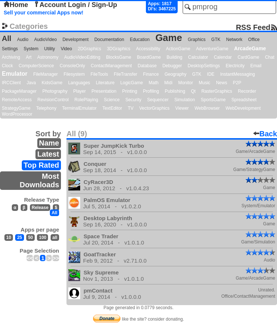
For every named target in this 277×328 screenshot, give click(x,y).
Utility (49, 48)
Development (75, 39)
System (31, 48)
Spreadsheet (243, 99)
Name (49, 143)
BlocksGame (118, 57)
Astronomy (47, 57)
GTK (215, 39)
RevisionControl (53, 99)
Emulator (14, 74)
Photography (55, 91)
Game (168, 37)
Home (16, 4)
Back (265, 134)
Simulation (184, 99)
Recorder (247, 91)
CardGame (248, 57)
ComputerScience (36, 65)
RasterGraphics (216, 91)
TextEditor (112, 108)
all (54, 237)
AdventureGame (212, 48)
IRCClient (11, 82)
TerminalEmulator (79, 108)
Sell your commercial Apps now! (43, 13)
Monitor (185, 82)
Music (204, 82)
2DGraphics (89, 48)
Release (40, 207)
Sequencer (157, 99)
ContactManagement (111, 65)
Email (255, 65)
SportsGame (213, 99)
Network (234, 39)
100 (42, 237)
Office (254, 39)
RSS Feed (253, 27)
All (6, 38)
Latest (48, 154)
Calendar (223, 57)
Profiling (151, 91)
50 (30, 237)
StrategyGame (16, 108)
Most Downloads (39, 180)
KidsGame (52, 82)
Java (31, 82)
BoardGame (149, 57)
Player (79, 91)
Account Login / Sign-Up (75, 4)
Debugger (172, 65)
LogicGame (131, 82)
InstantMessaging (237, 74)
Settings (10, 48)
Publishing (175, 91)
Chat (269, 57)
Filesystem (74, 74)
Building (174, 57)
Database (147, 65)
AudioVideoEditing (82, 57)
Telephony (46, 108)
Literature (105, 82)
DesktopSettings (204, 65)
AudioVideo (45, 39)
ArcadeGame (250, 48)
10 (8, 237)
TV (130, 108)
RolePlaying (86, 99)
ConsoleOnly (72, 65)
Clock (7, 65)
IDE (211, 74)
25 (19, 237)
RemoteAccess (17, 99)
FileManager (45, 74)
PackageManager (19, 91)
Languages (79, 82)
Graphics (196, 39)
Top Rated (41, 165)
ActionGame (178, 48)
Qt (193, 91)
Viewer (182, 108)
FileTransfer (125, 74)
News (221, 82)
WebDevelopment (243, 108)
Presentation (104, 91)
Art (28, 57)
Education (140, 39)
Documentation (109, 39)
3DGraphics (118, 48)
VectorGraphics (154, 108)
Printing (129, 91)
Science (112, 99)
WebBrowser (207, 108)
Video (66, 48)
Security (133, 99)
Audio (22, 39)
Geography (175, 74)
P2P (237, 82)
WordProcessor (17, 114)
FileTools (99, 74)
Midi (168, 82)
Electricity (235, 65)
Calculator (198, 57)
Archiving (11, 57)
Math (154, 82)
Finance (151, 74)
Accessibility (148, 48)
